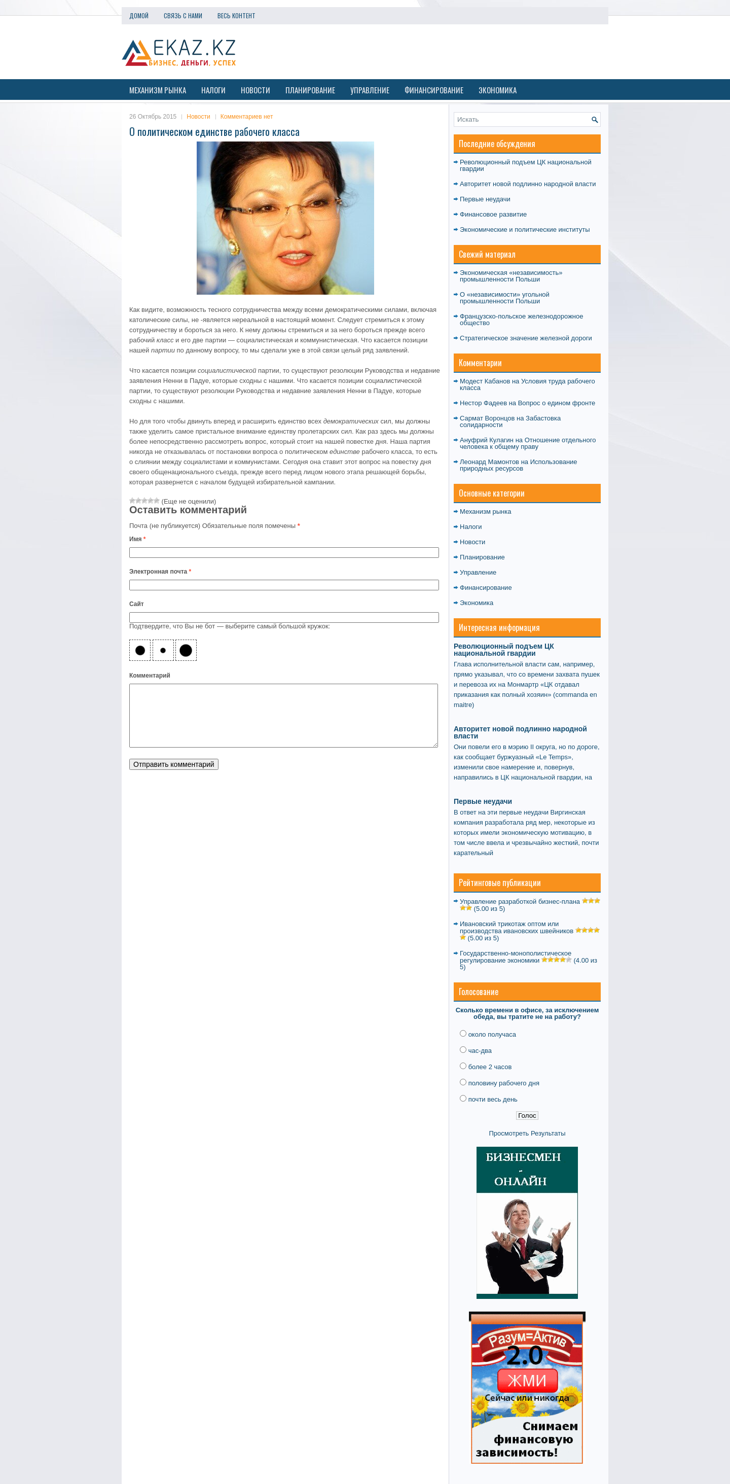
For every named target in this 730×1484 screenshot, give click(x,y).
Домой (139, 15)
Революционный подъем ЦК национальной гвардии (526, 165)
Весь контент (236, 15)
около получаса (492, 1034)
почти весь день (493, 1099)
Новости (255, 89)
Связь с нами (183, 15)
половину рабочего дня (503, 1083)
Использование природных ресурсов (518, 465)
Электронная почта (160, 571)
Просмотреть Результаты (527, 1133)
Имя (137, 539)
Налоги (213, 89)
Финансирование (434, 89)
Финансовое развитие (493, 214)
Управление (369, 89)
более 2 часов (490, 1067)
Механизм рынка (157, 89)
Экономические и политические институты (525, 229)
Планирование (310, 89)
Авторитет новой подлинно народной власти (528, 184)
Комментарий (149, 675)
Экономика (498, 89)
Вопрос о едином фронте (556, 403)
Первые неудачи (485, 199)
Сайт (136, 604)
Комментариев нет (247, 116)
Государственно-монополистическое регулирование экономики (515, 956)
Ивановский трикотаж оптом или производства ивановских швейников (516, 927)
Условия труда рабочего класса (527, 384)
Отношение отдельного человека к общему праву (528, 443)
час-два (480, 1050)
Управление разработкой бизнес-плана (520, 901)
